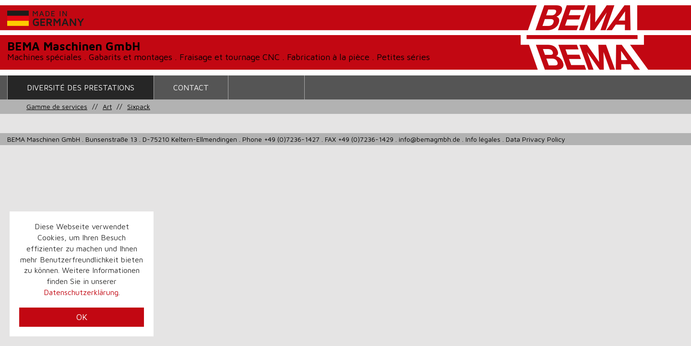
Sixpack (138, 106)
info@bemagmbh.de (429, 139)
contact (191, 87)
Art (107, 106)
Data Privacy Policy (535, 139)
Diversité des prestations (80, 87)
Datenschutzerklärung (81, 292)
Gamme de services (56, 106)
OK (81, 317)
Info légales (482, 139)
